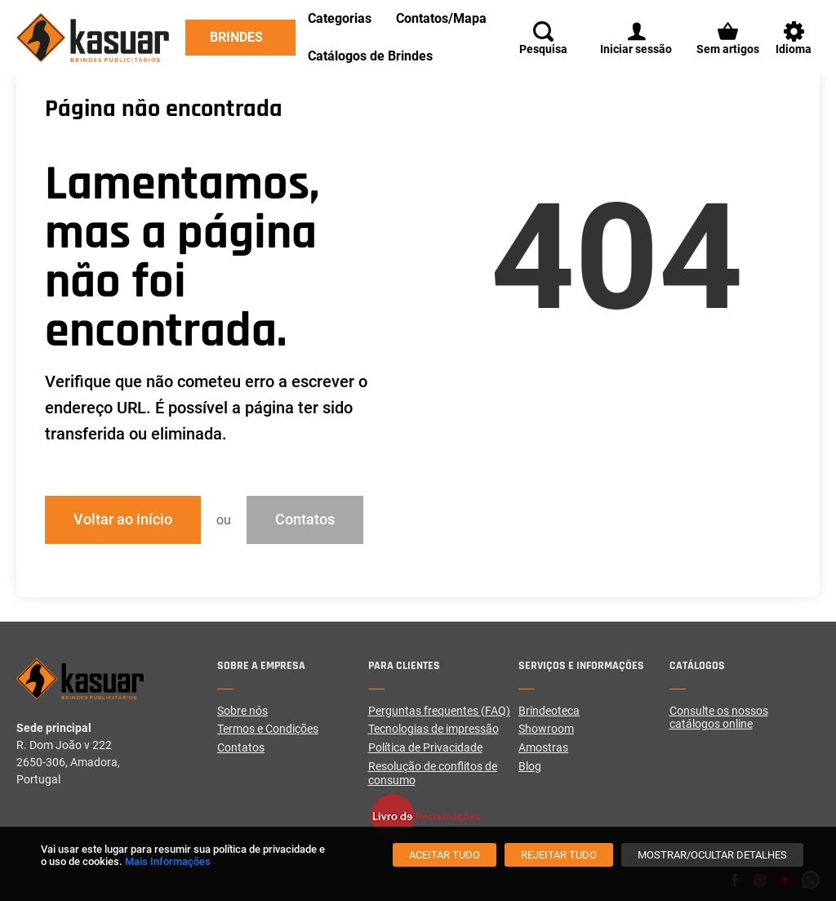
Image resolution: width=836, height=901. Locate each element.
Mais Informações (168, 861)
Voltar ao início (122, 519)
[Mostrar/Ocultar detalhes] (712, 855)
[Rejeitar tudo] (559, 855)
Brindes (236, 37)
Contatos (305, 519)
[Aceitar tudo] (444, 855)
